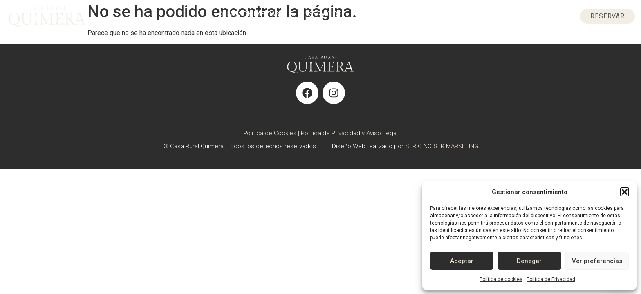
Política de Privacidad (551, 279)
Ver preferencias (597, 261)
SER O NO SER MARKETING (441, 146)
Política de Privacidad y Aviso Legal (349, 133)
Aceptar (461, 261)
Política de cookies (501, 279)
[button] (625, 192)
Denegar (529, 261)
